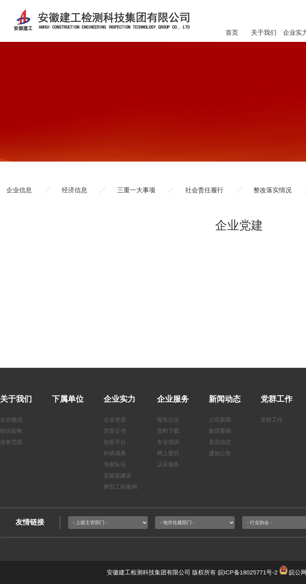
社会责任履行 (204, 190)
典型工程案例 (120, 486)
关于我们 (264, 32)
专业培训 (168, 442)
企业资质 (115, 419)
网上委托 (168, 453)
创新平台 (115, 442)
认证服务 (168, 464)
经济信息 (74, 190)
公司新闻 (220, 419)
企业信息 (19, 190)
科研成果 (115, 453)
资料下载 (168, 431)
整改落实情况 (272, 190)
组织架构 (11, 431)
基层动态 (220, 442)
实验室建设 (117, 475)
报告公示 (168, 419)
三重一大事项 (136, 190)
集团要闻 (220, 431)
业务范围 (11, 442)
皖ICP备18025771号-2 (248, 572)
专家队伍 (115, 464)
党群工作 (272, 419)
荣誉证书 (115, 431)
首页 (232, 32)
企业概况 (11, 419)
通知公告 (220, 453)
